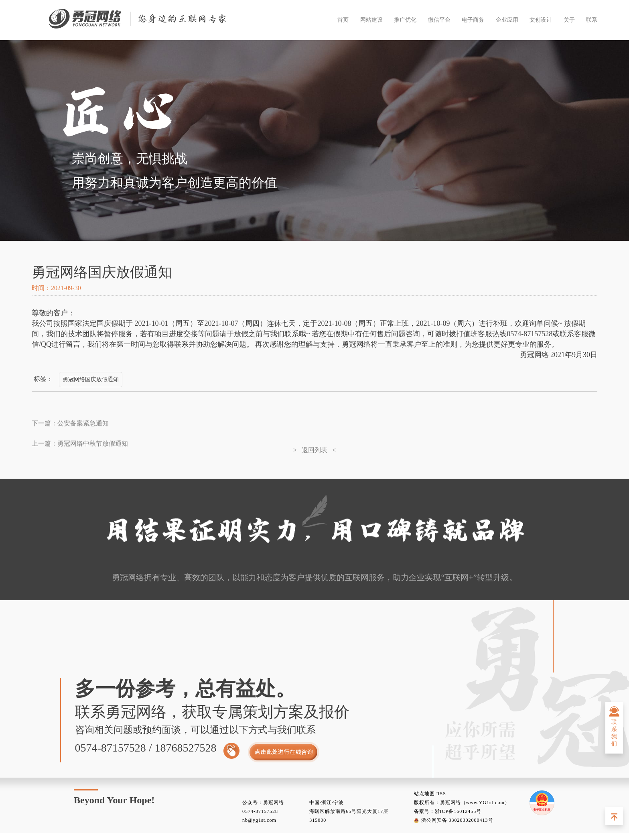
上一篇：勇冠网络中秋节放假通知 (80, 466)
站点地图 (424, 793)
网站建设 (371, 20)
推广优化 (405, 20)
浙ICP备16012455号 (458, 811)
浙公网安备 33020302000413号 (453, 820)
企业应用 (507, 20)
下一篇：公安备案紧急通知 (70, 426)
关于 (569, 20)
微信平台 (439, 20)
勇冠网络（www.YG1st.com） (475, 802)
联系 (591, 20)
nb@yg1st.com (259, 820)
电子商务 (473, 20)
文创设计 (541, 20)
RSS (441, 793)
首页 (343, 20)
